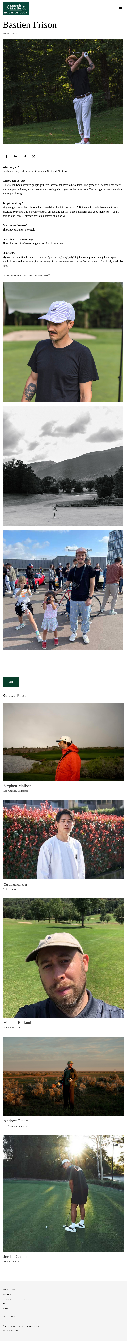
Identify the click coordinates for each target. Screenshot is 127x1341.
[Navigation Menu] (120, 8)
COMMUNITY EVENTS (14, 1299)
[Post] (34, 156)
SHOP (5, 1308)
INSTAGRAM (9, 1317)
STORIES (7, 1294)
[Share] (7, 156)
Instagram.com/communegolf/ (37, 275)
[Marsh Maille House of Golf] (16, 8)
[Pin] (25, 156)
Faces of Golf (11, 33)
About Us (8, 1304)
